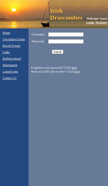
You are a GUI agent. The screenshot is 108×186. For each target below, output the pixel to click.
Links (6, 52)
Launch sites (10, 71)
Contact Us (10, 78)
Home (6, 33)
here (74, 67)
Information (10, 65)
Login (90, 22)
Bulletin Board (12, 58)
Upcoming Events (14, 39)
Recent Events (11, 46)
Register (101, 22)
